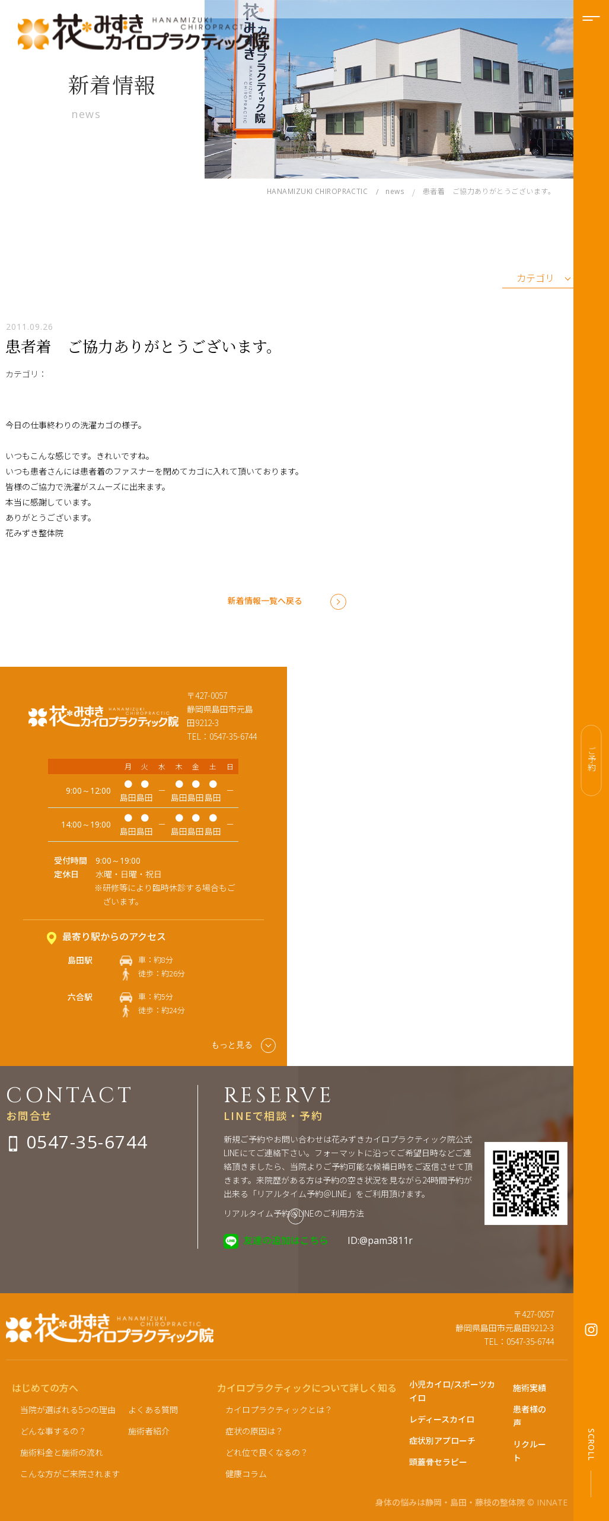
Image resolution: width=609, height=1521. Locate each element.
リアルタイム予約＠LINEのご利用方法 (294, 1213)
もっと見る (243, 1045)
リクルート (529, 1450)
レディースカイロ (441, 1419)
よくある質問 (153, 1409)
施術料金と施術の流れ (61, 1452)
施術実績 (529, 1387)
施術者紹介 (149, 1431)
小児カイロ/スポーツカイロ (452, 1391)
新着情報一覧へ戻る (265, 600)
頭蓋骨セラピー (438, 1462)
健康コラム (246, 1473)
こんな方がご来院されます (70, 1473)
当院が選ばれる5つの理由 (68, 1409)
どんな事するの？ (53, 1431)
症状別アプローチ (442, 1440)
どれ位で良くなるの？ (266, 1452)
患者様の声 (529, 1415)
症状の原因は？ (254, 1431)
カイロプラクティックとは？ (279, 1409)
